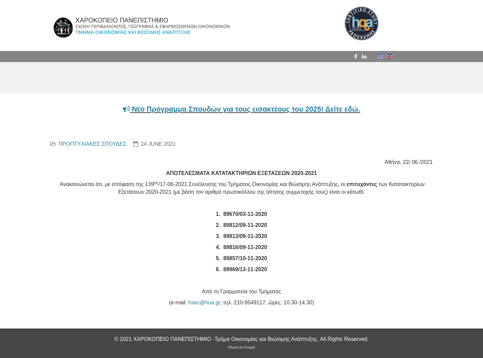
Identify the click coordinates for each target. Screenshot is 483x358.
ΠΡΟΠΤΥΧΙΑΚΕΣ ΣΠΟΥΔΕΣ (92, 144)
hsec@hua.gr (204, 302)
